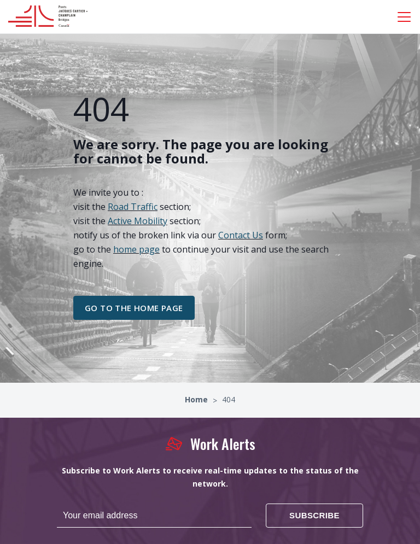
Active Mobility (137, 221)
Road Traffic (133, 207)
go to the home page (134, 307)
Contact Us (240, 235)
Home (197, 399)
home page (136, 249)
